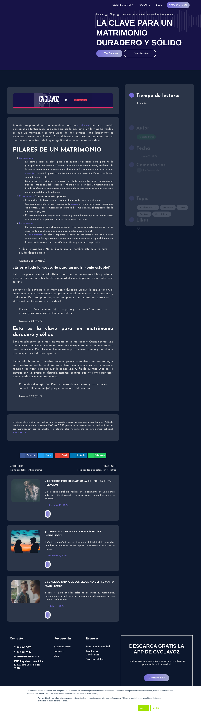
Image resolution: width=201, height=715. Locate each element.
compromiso (35, 235)
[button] (28, 455)
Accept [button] (143, 708)
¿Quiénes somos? (122, 5)
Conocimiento (26, 196)
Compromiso (26, 223)
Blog (159, 5)
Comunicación (26, 158)
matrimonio (83, 125)
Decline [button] (156, 708)
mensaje (29, 173)
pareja (74, 204)
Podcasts (144, 5)
